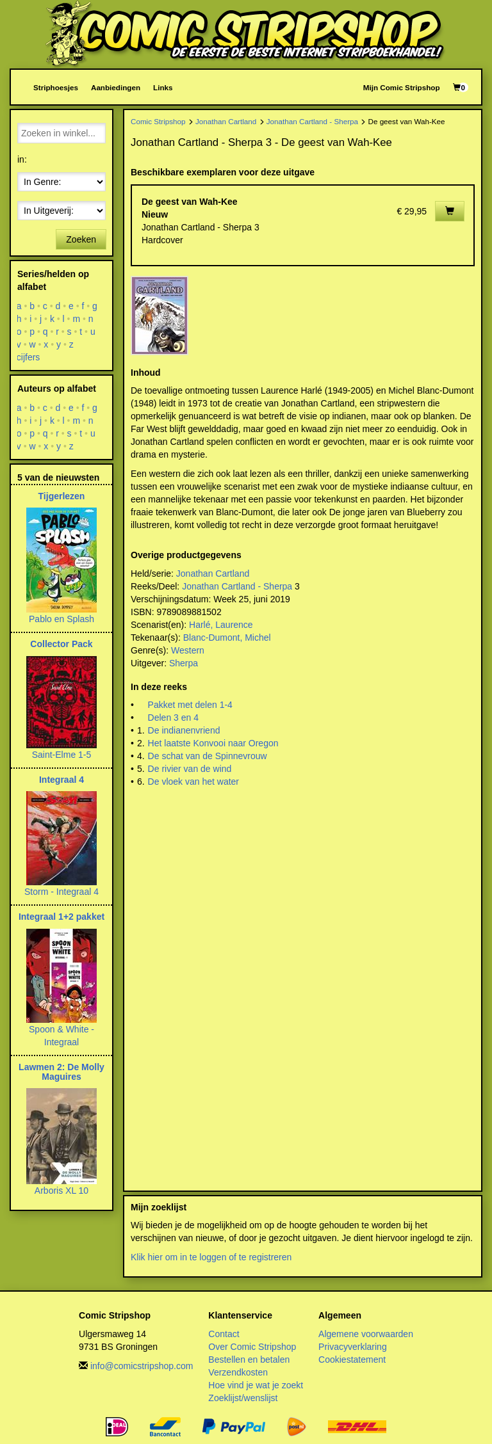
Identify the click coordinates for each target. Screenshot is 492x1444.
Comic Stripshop (158, 121)
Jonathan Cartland (225, 121)
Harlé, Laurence (221, 625)
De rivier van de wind (190, 769)
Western (187, 650)
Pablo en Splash (61, 619)
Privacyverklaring (352, 1347)
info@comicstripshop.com (141, 1366)
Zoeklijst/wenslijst (242, 1398)
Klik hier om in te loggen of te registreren (211, 1257)
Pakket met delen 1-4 (190, 705)
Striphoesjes (55, 87)
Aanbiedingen (115, 87)
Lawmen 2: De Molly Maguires (61, 1072)
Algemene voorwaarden (365, 1334)
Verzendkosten (238, 1372)
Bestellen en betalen (249, 1359)
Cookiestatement (352, 1359)
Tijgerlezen (61, 496)
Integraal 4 (61, 779)
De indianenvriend (184, 730)
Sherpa (183, 663)
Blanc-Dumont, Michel (227, 637)
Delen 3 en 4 (173, 717)
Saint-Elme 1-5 (62, 755)
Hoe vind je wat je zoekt (255, 1385)
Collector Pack (61, 644)
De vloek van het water (193, 781)
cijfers (28, 357)
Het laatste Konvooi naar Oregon (213, 743)
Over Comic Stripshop (252, 1347)
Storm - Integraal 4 (61, 891)
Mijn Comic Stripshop (401, 87)
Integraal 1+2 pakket (61, 916)
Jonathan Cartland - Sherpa (312, 121)
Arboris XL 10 (61, 1190)
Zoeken (81, 239)
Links (162, 87)
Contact (223, 1334)
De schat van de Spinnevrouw (207, 756)
